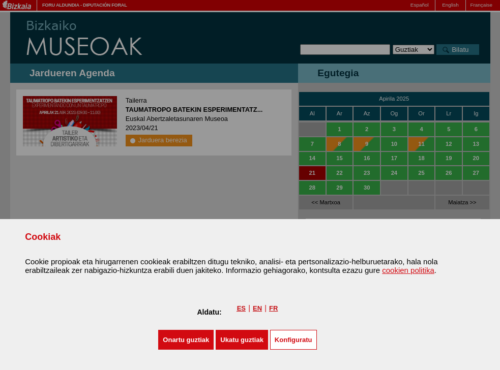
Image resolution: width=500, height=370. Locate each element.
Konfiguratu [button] (293, 340)
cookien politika (408, 270)
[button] (186, 340)
